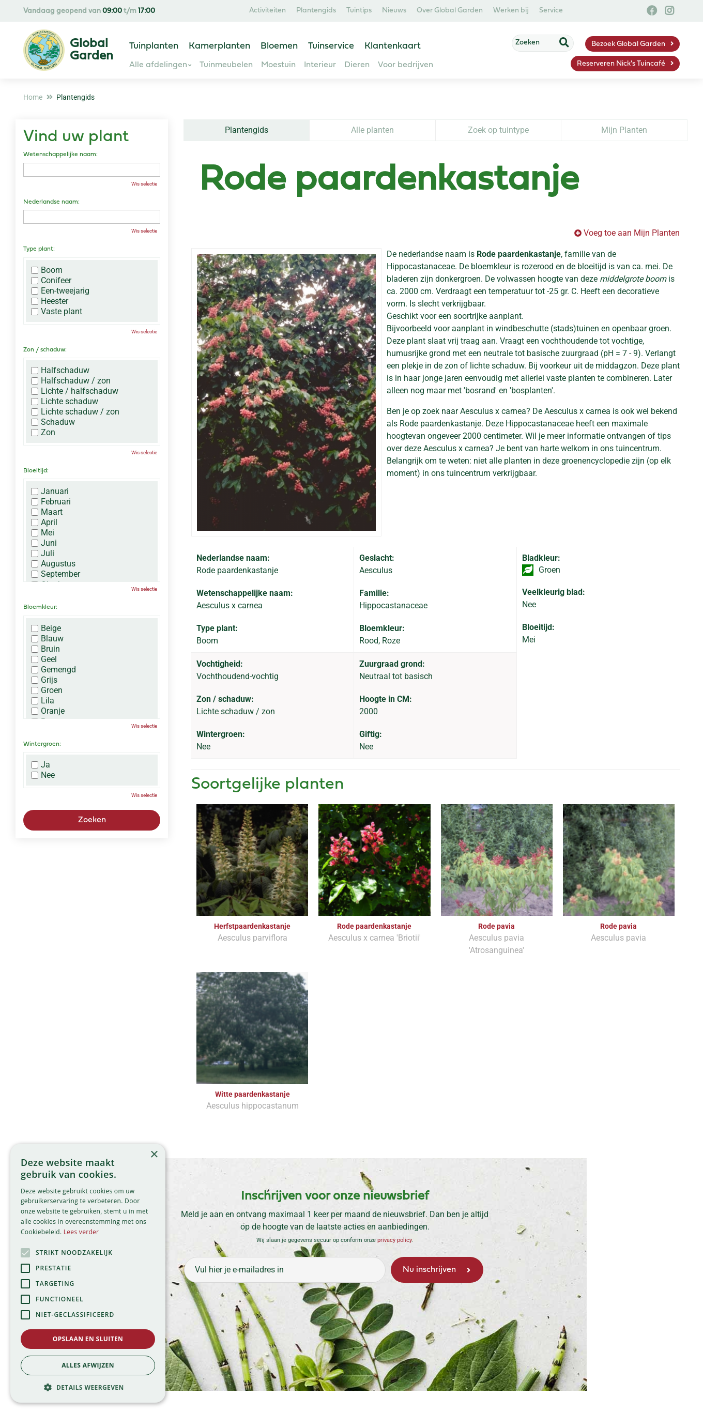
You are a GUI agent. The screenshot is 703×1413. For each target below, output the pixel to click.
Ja (40, 765)
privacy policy (394, 1227)
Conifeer (51, 280)
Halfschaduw (60, 370)
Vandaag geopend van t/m (89, 11)
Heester (49, 301)
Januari (50, 491)
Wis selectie (144, 184)
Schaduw (53, 422)
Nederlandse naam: (51, 202)
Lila (42, 700)
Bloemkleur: (40, 607)
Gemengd (53, 669)
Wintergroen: (42, 744)
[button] (88, 1387)
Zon (43, 432)
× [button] (154, 1155)
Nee (43, 775)
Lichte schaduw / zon (75, 412)
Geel (44, 659)
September (55, 574)
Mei (42, 532)
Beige (46, 628)
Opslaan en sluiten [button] (88, 1338)
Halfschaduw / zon (71, 381)
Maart (47, 512)
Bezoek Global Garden (628, 44)
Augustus (53, 563)
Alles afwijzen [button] (88, 1365)
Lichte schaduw (64, 401)
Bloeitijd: (36, 470)
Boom (47, 270)
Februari (51, 501)
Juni (44, 543)
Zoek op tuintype (498, 130)
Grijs (44, 680)
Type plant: (39, 249)
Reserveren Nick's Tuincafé (621, 63)
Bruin (45, 649)
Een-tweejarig (60, 291)
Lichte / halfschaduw (74, 391)
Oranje (48, 711)
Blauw (47, 638)
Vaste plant (56, 311)
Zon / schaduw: (45, 349)
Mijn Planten (624, 130)
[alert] (87, 1273)
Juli (42, 553)
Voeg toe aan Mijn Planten (632, 233)
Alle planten (372, 130)
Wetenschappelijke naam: (60, 154)
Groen (47, 690)
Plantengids (246, 130)
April (44, 522)
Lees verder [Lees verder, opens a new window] (81, 1231)
